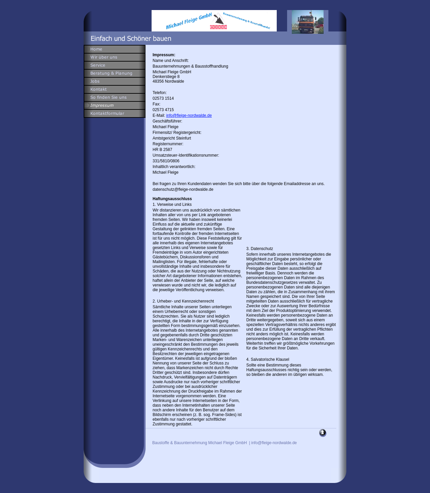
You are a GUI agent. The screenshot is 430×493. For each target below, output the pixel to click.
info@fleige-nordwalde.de (189, 115)
